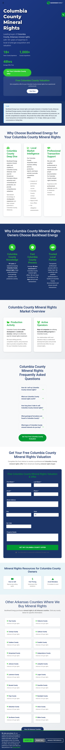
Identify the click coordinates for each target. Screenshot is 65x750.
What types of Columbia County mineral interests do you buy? (32, 426)
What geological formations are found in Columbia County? (32, 417)
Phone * (36, 491)
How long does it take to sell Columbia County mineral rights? (32, 407)
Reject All (39, 740)
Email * (9, 491)
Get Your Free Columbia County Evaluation (32, 438)
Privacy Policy (16, 747)
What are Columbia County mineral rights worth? (32, 398)
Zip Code (9, 523)
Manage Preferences (54, 740)
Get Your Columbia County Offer (16, 72)
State (35, 511)
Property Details (11, 532)
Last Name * (37, 482)
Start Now (32, 91)
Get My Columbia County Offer (32, 547)
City (7, 511)
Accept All (28, 740)
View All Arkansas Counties (32, 729)
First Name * (10, 482)
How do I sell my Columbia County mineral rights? (32, 389)
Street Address (11, 500)
